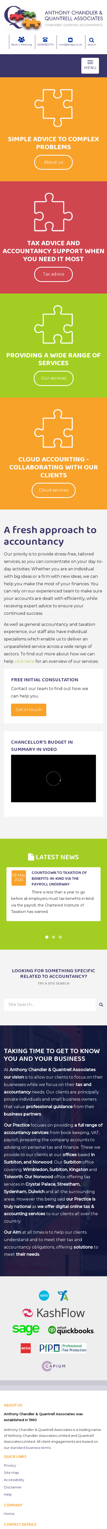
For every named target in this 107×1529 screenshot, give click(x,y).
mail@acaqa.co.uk (70, 41)
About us (53, 162)
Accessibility (14, 1480)
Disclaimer (13, 1487)
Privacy (10, 1465)
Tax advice (53, 274)
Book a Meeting (21, 41)
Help (8, 1494)
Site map (11, 1472)
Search (91, 41)
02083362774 (45, 41)
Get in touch (29, 709)
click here (24, 661)
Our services (53, 378)
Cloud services (53, 490)
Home (9, 1514)
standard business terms (30, 1448)
